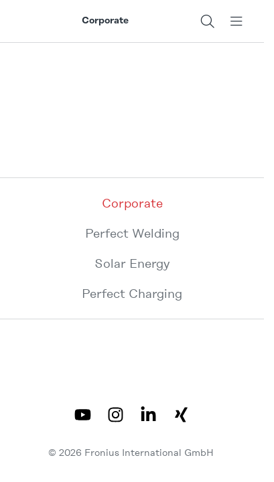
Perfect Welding (132, 233)
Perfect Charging (132, 294)
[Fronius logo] (45, 21)
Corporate (132, 203)
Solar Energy (131, 263)
